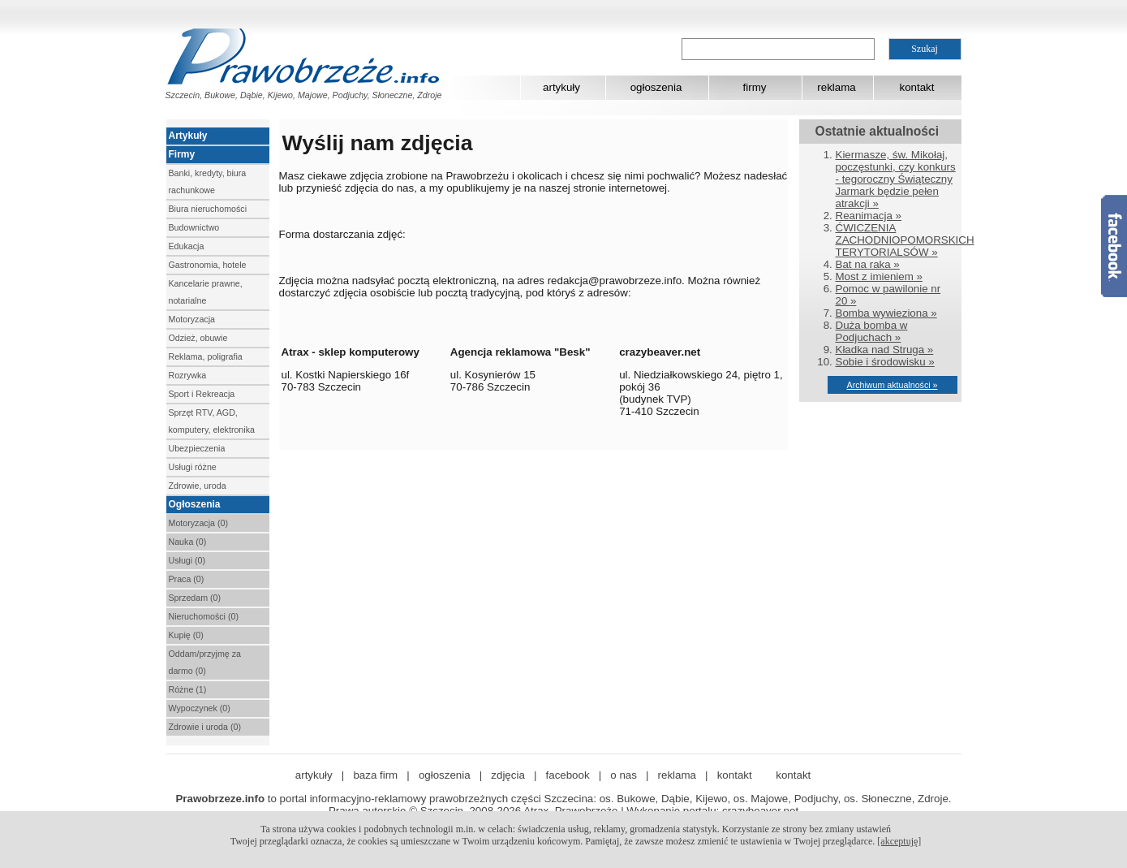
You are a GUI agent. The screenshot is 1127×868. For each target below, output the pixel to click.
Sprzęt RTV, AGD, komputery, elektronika (212, 421)
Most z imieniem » (879, 276)
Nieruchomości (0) (204, 616)
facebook (568, 775)
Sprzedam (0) (195, 597)
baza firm (375, 775)
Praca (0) (186, 579)
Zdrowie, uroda (197, 485)
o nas (623, 775)
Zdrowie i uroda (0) (205, 727)
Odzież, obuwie (198, 338)
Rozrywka (188, 375)
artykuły (561, 87)
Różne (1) (188, 689)
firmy (755, 87)
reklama (836, 87)
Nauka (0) (188, 541)
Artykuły (188, 135)
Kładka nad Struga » (885, 349)
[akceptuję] (899, 841)
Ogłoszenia (195, 504)
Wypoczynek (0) (199, 708)
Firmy (182, 154)
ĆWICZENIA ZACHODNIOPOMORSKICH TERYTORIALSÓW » (905, 240)
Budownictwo (194, 227)
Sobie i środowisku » (885, 362)
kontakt (917, 87)
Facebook (1114, 246)
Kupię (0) (186, 635)
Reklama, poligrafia (206, 356)
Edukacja (186, 246)
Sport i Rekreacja (202, 394)
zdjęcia (508, 775)
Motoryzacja (192, 319)
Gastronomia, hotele (208, 265)
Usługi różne (193, 467)
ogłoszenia (656, 87)
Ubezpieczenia (197, 448)
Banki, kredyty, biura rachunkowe (208, 181)
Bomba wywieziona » (886, 313)
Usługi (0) (187, 560)
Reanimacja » (869, 215)
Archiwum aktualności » (892, 385)
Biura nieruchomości (208, 209)
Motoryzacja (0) (198, 523)
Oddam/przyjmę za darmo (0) (205, 662)
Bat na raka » (868, 264)
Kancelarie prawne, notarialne (206, 292)
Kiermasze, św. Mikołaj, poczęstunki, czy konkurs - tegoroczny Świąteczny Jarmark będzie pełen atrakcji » (896, 179)
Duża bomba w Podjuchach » (872, 331)
